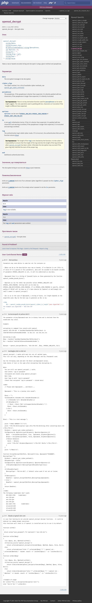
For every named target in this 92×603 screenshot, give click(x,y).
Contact (52, 601)
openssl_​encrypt (77, 55)
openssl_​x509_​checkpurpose (80, 144)
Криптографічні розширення (34, 11)
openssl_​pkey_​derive (78, 94)
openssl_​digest (76, 53)
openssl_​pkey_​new (77, 107)
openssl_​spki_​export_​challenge (78, 130)
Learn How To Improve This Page (12, 248)
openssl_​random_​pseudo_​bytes (79, 119)
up (3, 260)
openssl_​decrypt (77, 48)
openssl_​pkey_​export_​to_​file (80, 98)
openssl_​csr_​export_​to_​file (80, 38)
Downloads (15, 3)
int (7, 50)
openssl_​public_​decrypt (79, 113)
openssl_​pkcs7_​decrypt (78, 83)
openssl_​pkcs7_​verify (78, 92)
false (13, 58)
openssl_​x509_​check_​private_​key (80, 141)
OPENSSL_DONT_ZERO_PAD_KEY (13, 116)
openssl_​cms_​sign (77, 31)
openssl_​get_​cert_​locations (80, 59)
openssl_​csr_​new (77, 44)
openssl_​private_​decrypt (79, 109)
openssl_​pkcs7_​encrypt (78, 85)
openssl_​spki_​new (77, 133)
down (6, 260)
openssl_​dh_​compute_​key (79, 51)
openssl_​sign (76, 124)
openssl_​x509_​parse (78, 152)
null (19, 54)
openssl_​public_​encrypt (79, 116)
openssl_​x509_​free (77, 165)
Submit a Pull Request (31, 248)
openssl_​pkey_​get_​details (79, 100)
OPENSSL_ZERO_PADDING (39, 114)
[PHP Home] (5, 3)
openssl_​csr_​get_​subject (79, 42)
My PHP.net (44, 601)
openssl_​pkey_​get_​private (79, 103)
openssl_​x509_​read (77, 155)
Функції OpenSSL (9, 13)
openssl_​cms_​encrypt (78, 27)
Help (45, 3)
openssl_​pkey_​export (78, 96)
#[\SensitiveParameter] (15, 47)
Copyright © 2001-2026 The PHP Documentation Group (20, 601)
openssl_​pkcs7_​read (78, 87)
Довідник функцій (18, 11)
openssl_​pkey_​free (77, 163)
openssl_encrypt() (15, 145)
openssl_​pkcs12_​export (78, 77)
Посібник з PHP (6, 11)
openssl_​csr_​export (77, 35)
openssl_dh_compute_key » (82, 11)
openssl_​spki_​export (78, 126)
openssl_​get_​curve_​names (79, 64)
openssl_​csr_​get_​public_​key (80, 40)
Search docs (69, 3)
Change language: (48, 18)
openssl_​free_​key (77, 161)
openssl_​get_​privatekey (79, 68)
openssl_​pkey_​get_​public (79, 105)
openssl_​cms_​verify (77, 33)
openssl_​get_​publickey (78, 70)
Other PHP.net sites (64, 601)
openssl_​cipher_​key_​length (80, 22)
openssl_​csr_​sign (77, 46)
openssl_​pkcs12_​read (78, 81)
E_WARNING (11, 181)
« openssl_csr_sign (64, 11)
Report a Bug (44, 248)
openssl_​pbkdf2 (76, 74)
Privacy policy (77, 601)
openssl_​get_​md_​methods (79, 66)
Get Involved (37, 3)
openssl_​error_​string (78, 57)
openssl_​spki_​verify (77, 135)
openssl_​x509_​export (78, 146)
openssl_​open (76, 72)
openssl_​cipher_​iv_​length (79, 20)
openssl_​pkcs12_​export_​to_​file (81, 79)
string (8, 43)
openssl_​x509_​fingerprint (79, 150)
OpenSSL (47, 11)
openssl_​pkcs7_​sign (77, 90)
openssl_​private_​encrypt (79, 111)
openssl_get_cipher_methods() (14, 88)
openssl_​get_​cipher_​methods (80, 61)
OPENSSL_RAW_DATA (26, 114)
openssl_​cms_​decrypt (78, 25)
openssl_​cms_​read (77, 29)
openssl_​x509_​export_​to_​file (80, 148)
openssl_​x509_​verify (78, 157)
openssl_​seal (76, 122)
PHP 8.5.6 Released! (46, 7)
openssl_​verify (76, 137)
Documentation (26, 3)
